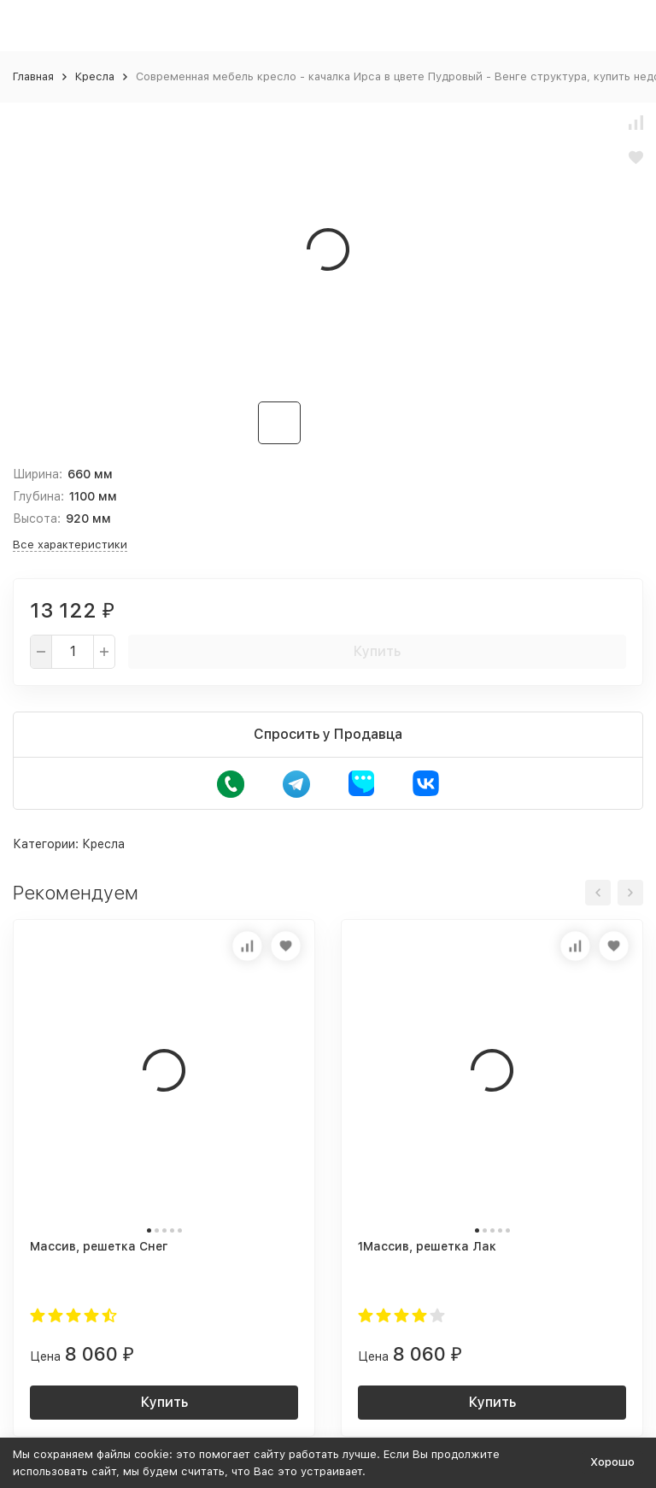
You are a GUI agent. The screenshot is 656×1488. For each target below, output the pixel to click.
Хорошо (612, 1462)
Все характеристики (70, 544)
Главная (33, 76)
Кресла (94, 76)
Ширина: (37, 474)
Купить (377, 651)
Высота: (37, 518)
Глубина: (38, 496)
